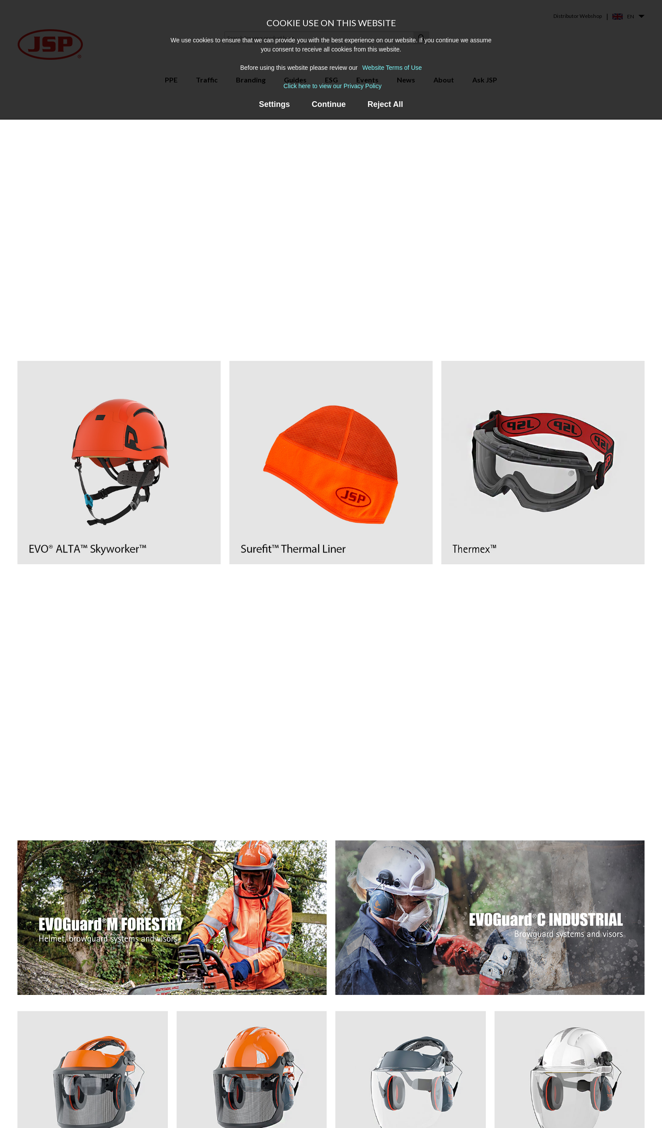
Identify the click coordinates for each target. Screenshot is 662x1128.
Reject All (385, 104)
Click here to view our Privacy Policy (332, 85)
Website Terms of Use (392, 67)
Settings (274, 104)
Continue (329, 104)
